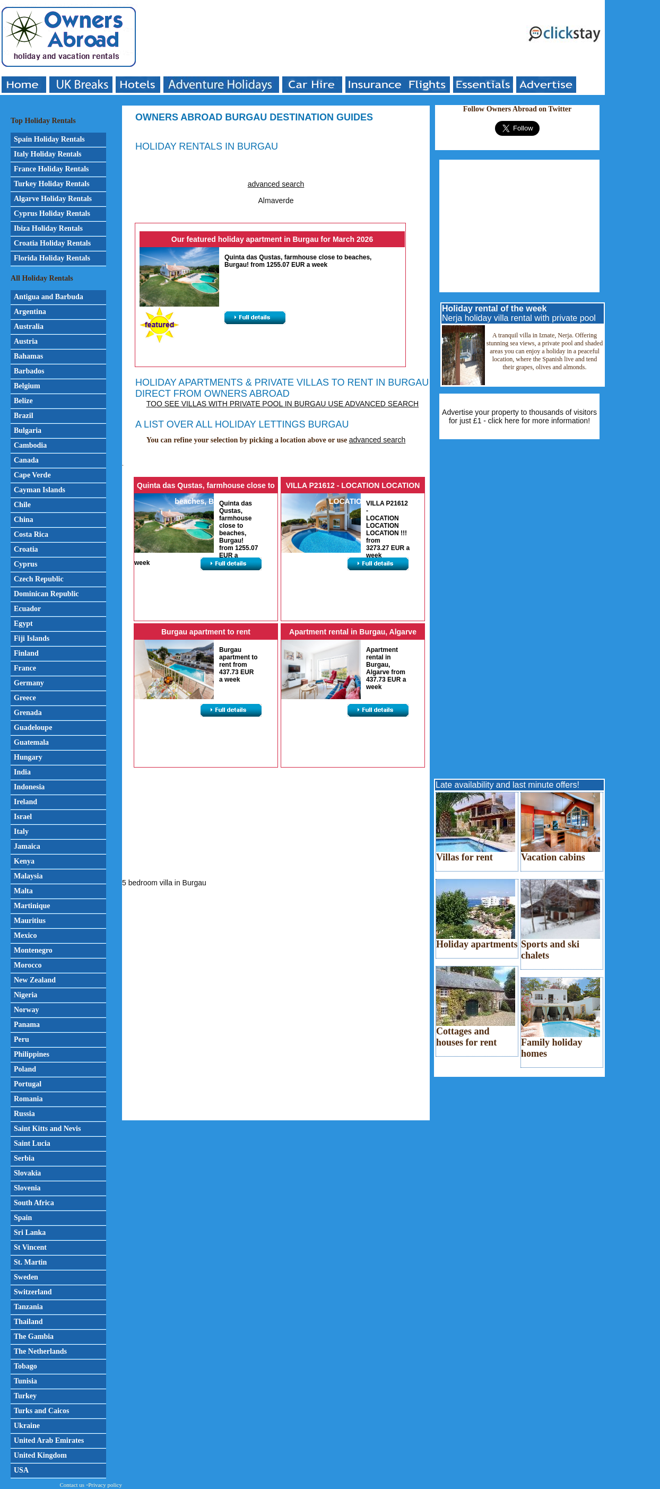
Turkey (25, 1396)
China (23, 520)
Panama (27, 1025)
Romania (28, 1099)
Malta (23, 891)
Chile (22, 505)
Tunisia (25, 1381)
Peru (21, 1039)
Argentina (30, 312)
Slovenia (27, 1188)
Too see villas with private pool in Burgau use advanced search (282, 403)
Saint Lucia (32, 1143)
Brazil (23, 416)
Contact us (71, 1485)
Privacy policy (105, 1485)
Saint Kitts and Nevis (47, 1129)
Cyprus (25, 564)
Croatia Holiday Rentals (52, 243)
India (22, 772)
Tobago (25, 1366)
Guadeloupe (33, 728)
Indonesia (29, 787)
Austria (26, 341)
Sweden (26, 1277)
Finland (26, 653)
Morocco (28, 965)
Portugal (27, 1084)
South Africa (34, 1203)
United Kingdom (40, 1455)
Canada (26, 460)
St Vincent (30, 1247)
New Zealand (35, 980)
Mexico (25, 935)
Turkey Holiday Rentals (52, 184)
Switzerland (33, 1292)
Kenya (24, 861)
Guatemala (31, 742)
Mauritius (30, 921)
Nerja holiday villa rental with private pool (519, 313)
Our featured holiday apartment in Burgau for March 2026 (272, 239)
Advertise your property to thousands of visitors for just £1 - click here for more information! (519, 416)
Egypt (23, 624)
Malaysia (28, 876)
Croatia (26, 549)
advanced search (276, 184)
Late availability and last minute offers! (507, 784)
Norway (26, 1010)
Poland (25, 1069)
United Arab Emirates (49, 1440)
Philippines (31, 1054)
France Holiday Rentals (51, 169)
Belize (23, 401)
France (25, 668)
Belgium (27, 386)
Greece (25, 698)
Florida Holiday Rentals (52, 258)
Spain (23, 1218)
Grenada (28, 713)
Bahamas (28, 356)
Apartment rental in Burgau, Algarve (352, 632)
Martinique (32, 906)
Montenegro (33, 950)
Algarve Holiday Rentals (53, 199)
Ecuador (27, 609)
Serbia (24, 1158)
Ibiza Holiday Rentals (48, 228)
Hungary (28, 757)
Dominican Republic (46, 594)
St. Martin (30, 1262)
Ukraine (27, 1426)
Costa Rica (31, 534)
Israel (23, 817)
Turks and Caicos (42, 1411)
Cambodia (30, 445)
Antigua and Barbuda (48, 297)
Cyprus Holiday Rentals (52, 213)
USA (21, 1470)
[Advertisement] (332, 38)
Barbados (29, 371)
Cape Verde (32, 475)
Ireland (25, 802)
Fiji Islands (31, 638)
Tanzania (28, 1307)
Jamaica (27, 846)
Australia (29, 326)
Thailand (28, 1322)
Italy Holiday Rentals (48, 154)
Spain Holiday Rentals (49, 139)
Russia (24, 1114)
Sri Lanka (30, 1233)
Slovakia (27, 1173)
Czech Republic (39, 579)
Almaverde (276, 200)
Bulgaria (27, 430)
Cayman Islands (39, 490)
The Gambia (34, 1336)
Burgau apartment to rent (205, 632)
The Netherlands (40, 1351)
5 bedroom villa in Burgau (164, 882)
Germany (29, 683)
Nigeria (25, 995)
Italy (21, 831)
